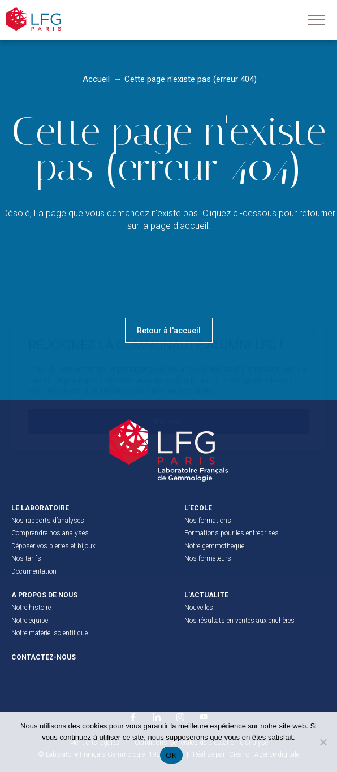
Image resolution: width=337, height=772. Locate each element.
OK (171, 755)
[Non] (323, 742)
